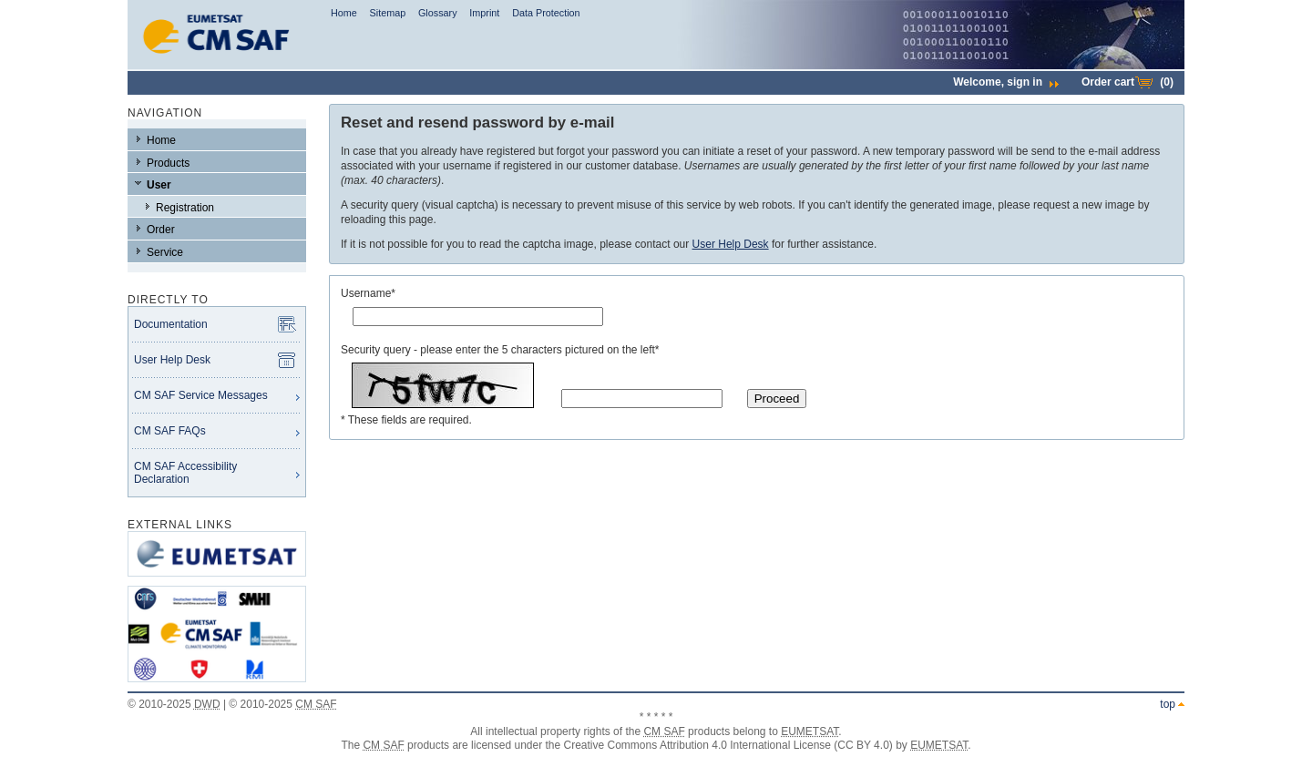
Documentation (171, 324)
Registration (185, 207)
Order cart (1127, 82)
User (159, 185)
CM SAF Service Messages (201, 395)
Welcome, (1006, 82)
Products (168, 163)
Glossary (437, 12)
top (1167, 704)
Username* (368, 293)
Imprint (484, 12)
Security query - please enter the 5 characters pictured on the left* (500, 349)
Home (344, 12)
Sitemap (388, 12)
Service (165, 252)
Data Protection (545, 12)
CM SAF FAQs (170, 430)
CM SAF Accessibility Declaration (185, 473)
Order (161, 229)
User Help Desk (172, 359)
